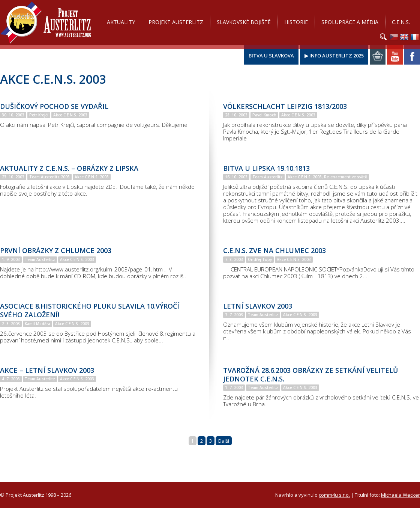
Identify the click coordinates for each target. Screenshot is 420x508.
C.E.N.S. (401, 22)
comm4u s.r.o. (334, 494)
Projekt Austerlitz (45, 23)
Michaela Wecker (400, 494)
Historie (296, 22)
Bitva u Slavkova (271, 55)
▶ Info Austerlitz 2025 (334, 55)
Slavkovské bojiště (244, 22)
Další (223, 440)
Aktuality (121, 22)
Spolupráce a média (349, 22)
